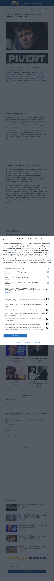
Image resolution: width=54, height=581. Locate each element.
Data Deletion (17, 342)
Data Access (27, 342)
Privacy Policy (36, 342)
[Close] (50, 239)
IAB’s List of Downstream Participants (15, 256)
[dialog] (27, 290)
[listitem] (27, 268)
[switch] (47, 272)
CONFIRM (15, 336)
